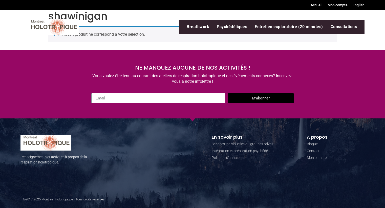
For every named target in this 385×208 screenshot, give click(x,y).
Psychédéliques (232, 26)
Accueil (317, 5)
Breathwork (198, 26)
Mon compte (338, 5)
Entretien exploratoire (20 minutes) (289, 26)
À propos (317, 137)
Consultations (344, 26)
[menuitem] (359, 5)
